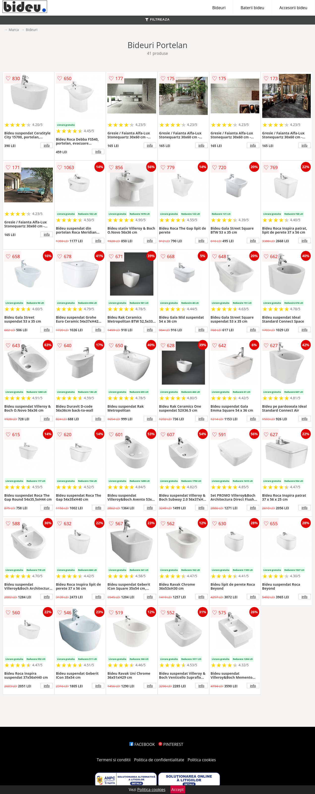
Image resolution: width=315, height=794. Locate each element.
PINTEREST (170, 744)
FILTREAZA (157, 19)
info (47, 145)
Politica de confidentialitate (159, 760)
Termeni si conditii (114, 760)
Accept (178, 789)
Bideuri (219, 7)
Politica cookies (202, 760)
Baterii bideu (252, 7)
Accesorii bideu (293, 7)
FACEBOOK (142, 744)
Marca (14, 29)
